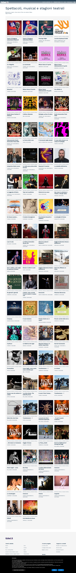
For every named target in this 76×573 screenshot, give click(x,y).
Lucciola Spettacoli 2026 (61, 38)
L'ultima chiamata (28, 114)
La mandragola (11, 493)
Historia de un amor (44, 192)
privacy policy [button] (22, 566)
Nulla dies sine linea (12, 418)
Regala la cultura (45, 549)
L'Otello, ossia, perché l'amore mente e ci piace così (29, 294)
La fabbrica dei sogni (28, 343)
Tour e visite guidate (9, 549)
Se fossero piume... (12, 217)
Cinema (25, 547)
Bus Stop (25, 467)
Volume (41, 493)
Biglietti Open (57, 2)
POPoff (9, 518)
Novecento (41, 292)
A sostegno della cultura (46, 547)
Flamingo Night (43, 38)
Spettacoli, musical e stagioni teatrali (14, 36)
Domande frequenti (60, 549)
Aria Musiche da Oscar (29, 518)
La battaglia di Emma (60, 217)
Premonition (10, 368)
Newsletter (58, 551)
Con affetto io (58, 89)
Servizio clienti (59, 547)
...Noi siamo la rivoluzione (14, 442)
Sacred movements (59, 343)
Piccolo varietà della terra (61, 318)
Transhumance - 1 (43, 368)
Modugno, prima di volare (45, 114)
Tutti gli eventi (26, 553)
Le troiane (57, 368)
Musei (6, 547)
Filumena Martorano (59, 292)
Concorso (56, 467)
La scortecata (26, 64)
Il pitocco (9, 343)
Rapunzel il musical (44, 166)
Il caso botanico (27, 318)
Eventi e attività (46, 2)
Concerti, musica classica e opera (11, 551)
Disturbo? (9, 89)
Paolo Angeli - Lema (12, 467)
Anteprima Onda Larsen (13, 166)
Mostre (6, 545)
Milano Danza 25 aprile (45, 64)
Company (9, 318)
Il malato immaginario (29, 217)
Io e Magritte (10, 64)
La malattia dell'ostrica (60, 166)
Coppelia (56, 493)
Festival (25, 551)
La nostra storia (45, 545)
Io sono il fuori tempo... (45, 393)
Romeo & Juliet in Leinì (29, 267)
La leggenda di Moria (12, 192)
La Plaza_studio (43, 442)
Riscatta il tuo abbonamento (61, 545)
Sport (25, 549)
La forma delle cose (28, 140)
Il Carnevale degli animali (45, 140)
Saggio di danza (27, 442)
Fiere (25, 545)
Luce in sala (10, 241)
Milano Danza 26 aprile (29, 89)
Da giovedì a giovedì (12, 292)
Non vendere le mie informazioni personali (45, 564)
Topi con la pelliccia (28, 192)
